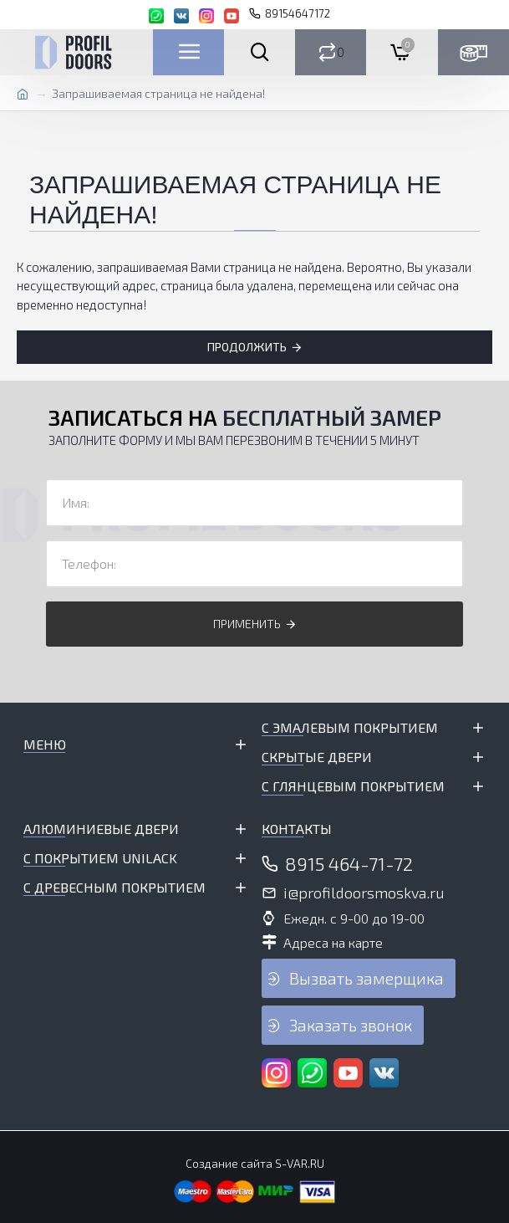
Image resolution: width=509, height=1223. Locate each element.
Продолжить (247, 347)
